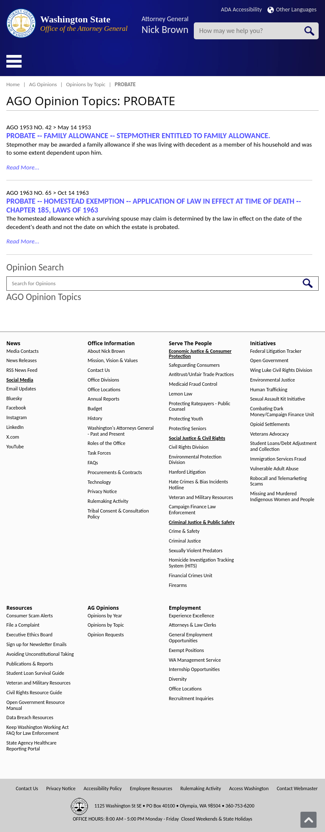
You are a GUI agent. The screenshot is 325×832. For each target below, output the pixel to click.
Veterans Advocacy (269, 434)
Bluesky (14, 398)
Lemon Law (180, 394)
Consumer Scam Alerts (29, 616)
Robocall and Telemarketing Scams (278, 481)
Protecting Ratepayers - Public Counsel (199, 406)
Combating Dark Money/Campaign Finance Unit (282, 411)
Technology (99, 482)
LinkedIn (15, 427)
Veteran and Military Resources (201, 497)
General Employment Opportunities (190, 638)
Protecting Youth (186, 419)
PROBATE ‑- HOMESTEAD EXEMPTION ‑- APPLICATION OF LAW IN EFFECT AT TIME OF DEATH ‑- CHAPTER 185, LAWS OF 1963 (153, 205)
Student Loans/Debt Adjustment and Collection (283, 446)
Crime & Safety (184, 531)
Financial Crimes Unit (190, 575)
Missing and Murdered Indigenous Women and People (282, 496)
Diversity (178, 679)
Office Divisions (103, 380)
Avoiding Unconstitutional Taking (40, 654)
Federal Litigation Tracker (275, 351)
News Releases (21, 360)
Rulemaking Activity (108, 501)
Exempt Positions (186, 650)
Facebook (16, 408)
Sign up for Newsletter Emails (36, 644)
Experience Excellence (191, 616)
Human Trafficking (268, 390)
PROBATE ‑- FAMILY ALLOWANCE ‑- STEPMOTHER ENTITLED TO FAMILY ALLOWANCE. (138, 135)
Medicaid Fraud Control (193, 384)
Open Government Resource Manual (35, 705)
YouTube (15, 447)
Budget (95, 409)
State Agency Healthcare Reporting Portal (31, 746)
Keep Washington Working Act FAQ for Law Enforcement (37, 730)
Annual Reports (103, 399)
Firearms (178, 585)
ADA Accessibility (241, 9)
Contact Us (99, 370)
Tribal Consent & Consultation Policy (118, 514)
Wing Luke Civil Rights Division (281, 370)
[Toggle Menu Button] (14, 61)
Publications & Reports (29, 664)
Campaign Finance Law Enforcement (192, 510)
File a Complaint (22, 625)
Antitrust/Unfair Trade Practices (201, 374)
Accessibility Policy (103, 788)
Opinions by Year (105, 616)
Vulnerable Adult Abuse (274, 469)
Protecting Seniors (187, 428)
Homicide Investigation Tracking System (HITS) (201, 563)
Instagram (16, 417)
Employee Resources (151, 788)
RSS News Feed (21, 370)
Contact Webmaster (297, 788)
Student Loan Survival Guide (35, 673)
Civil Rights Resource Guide (34, 693)
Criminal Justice (185, 541)
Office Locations (104, 390)
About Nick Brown (106, 351)
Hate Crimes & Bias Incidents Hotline (198, 485)
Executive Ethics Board (29, 635)
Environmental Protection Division (195, 460)
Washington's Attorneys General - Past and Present (121, 431)
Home (13, 84)
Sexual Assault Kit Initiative (277, 399)
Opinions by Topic (85, 84)
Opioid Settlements (269, 424)
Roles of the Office (106, 443)
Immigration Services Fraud (278, 459)
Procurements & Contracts (115, 472)
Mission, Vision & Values (113, 360)
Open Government (269, 360)
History (95, 418)
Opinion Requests (106, 635)
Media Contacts (22, 351)
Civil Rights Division (189, 447)
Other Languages (292, 9)
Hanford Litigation (187, 472)
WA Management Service (195, 660)
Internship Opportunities (194, 669)
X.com (12, 437)
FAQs (93, 463)
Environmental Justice (272, 380)
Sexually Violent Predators (196, 551)
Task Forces (99, 453)
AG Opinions (43, 84)
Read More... (22, 167)
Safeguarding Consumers (194, 365)
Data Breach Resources (29, 717)
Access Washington (248, 788)
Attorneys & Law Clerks (192, 625)
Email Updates (21, 389)
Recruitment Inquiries (191, 698)
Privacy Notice (102, 491)
